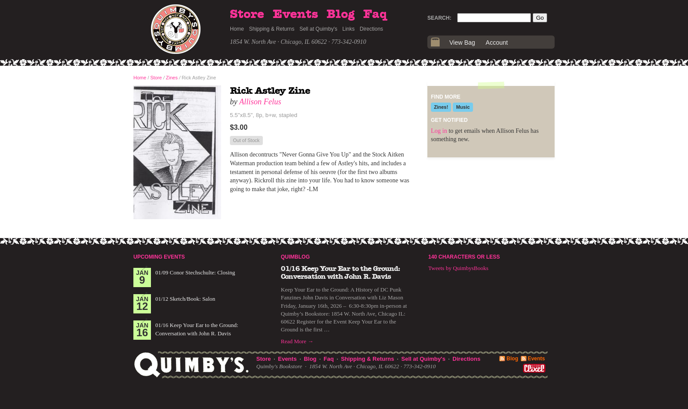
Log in (439, 131)
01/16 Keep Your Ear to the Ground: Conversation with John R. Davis (340, 272)
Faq (375, 14)
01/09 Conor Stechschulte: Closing (195, 272)
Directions (371, 29)
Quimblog (295, 257)
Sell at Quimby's (318, 29)
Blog (340, 14)
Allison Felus (260, 101)
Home (237, 29)
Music (462, 107)
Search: (439, 18)
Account (497, 42)
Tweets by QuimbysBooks (458, 268)
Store (247, 14)
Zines (172, 77)
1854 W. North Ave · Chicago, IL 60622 (278, 42)
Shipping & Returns (271, 29)
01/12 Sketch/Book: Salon (185, 298)
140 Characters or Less (464, 257)
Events (295, 14)
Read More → (297, 341)
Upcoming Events (159, 257)
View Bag (462, 42)
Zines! (441, 107)
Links (348, 29)
